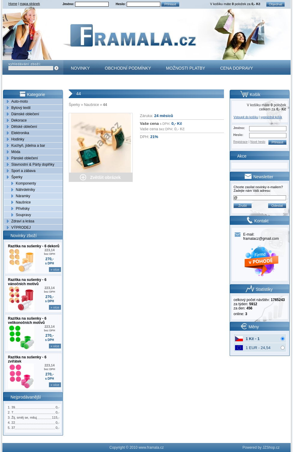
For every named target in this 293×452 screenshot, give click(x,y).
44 (105, 105)
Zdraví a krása (23, 221)
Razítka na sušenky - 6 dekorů (33, 246)
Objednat (275, 4)
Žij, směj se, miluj (24, 417)
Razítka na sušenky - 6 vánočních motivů (27, 282)
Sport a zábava (23, 171)
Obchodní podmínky (128, 68)
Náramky (23, 196)
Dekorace (19, 120)
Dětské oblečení (24, 127)
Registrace (240, 141)
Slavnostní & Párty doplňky (32, 164)
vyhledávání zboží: (24, 64)
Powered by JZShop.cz (261, 447)
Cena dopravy (236, 68)
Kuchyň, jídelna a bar (28, 145)
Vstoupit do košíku (246, 117)
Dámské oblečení (25, 114)
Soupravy (23, 215)
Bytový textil (21, 108)
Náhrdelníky (25, 190)
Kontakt (80, 82)
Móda (15, 152)
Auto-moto (19, 101)
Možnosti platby (185, 68)
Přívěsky (23, 208)
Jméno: (68, 4)
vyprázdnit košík (271, 117)
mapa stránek (30, 3)
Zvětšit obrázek (105, 177)
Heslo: (121, 4)
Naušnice (23, 202)
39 (13, 407)
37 (13, 427)
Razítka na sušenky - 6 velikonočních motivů (27, 320)
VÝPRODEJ (21, 227)
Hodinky (17, 139)
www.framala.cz (151, 447)
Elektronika (20, 133)
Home (12, 3)
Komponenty (26, 183)
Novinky (80, 68)
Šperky (17, 177)
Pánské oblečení (24, 158)
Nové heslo (257, 141)
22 (13, 422)
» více (54, 269)
